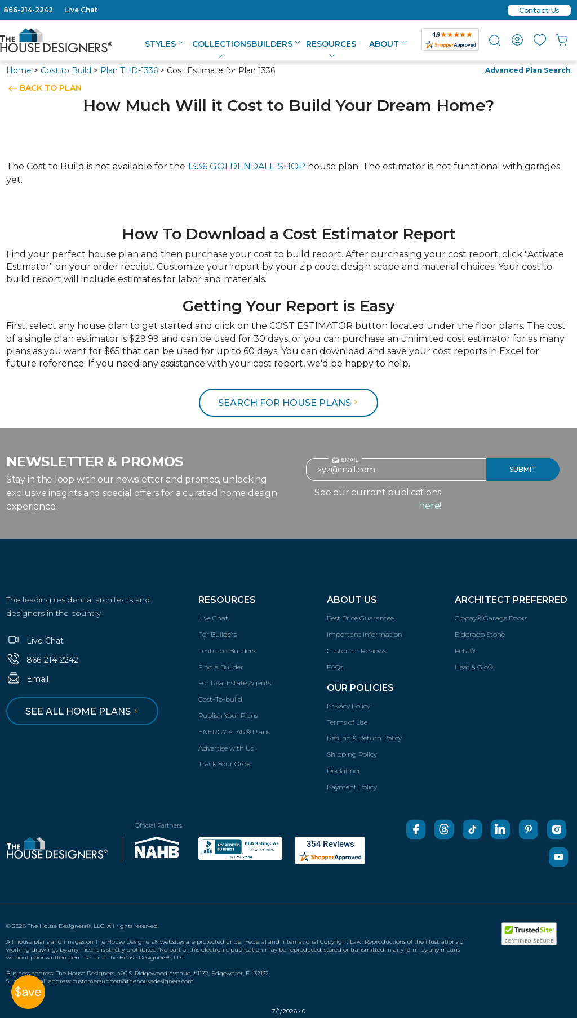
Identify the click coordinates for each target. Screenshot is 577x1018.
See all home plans (83, 711)
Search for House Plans (289, 403)
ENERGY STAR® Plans (234, 731)
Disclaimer (344, 770)
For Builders (217, 634)
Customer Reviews (356, 650)
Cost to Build (66, 70)
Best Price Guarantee (360, 618)
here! (430, 506)
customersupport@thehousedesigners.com (133, 981)
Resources (227, 600)
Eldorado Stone (480, 634)
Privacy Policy (348, 706)
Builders (275, 44)
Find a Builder (220, 667)
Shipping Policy (352, 754)
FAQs (335, 667)
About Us (352, 600)
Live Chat (80, 10)
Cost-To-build (220, 699)
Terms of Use (347, 722)
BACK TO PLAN (51, 88)
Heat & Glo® (474, 667)
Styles (164, 44)
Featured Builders (226, 650)
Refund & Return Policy (364, 738)
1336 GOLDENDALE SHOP (246, 166)
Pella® (465, 650)
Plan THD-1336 (129, 70)
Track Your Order (225, 764)
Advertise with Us (226, 748)
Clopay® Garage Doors (491, 618)
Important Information (364, 634)
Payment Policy (352, 787)
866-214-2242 (28, 10)
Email (27, 679)
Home (19, 70)
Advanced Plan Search (528, 70)
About (388, 44)
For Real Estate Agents (234, 682)
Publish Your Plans (228, 715)
